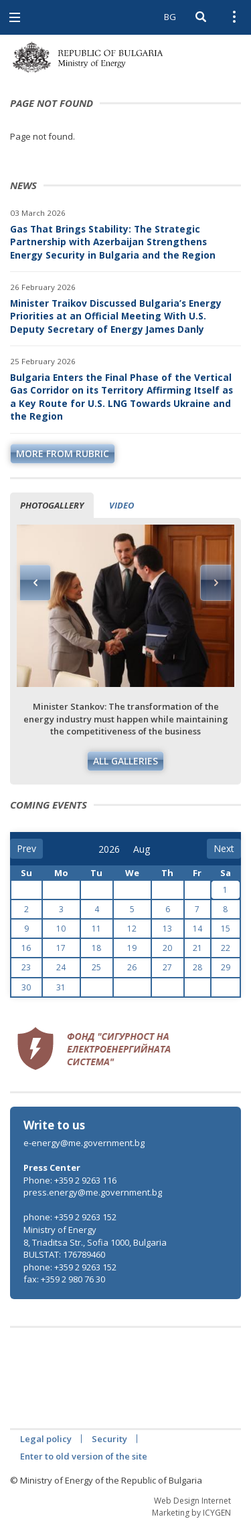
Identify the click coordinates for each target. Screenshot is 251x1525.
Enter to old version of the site (83, 1456)
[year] (109, 849)
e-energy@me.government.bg (84, 1143)
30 (26, 987)
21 (197, 948)
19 (132, 948)
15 (225, 928)
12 (132, 928)
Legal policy (46, 1439)
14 (197, 928)
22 (225, 948)
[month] (142, 849)
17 (61, 948)
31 (61, 987)
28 (197, 967)
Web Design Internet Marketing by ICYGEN (191, 1506)
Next (215, 583)
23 (26, 967)
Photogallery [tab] (52, 505)
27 (167, 967)
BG (170, 17)
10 (61, 928)
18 (96, 948)
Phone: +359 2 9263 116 (69, 1180)
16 (26, 948)
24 (61, 967)
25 (96, 967)
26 (132, 967)
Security (109, 1439)
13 (167, 928)
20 (167, 948)
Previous (35, 583)
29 (225, 967)
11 (96, 928)
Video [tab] (121, 505)
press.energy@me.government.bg (92, 1192)
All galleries (125, 760)
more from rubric (62, 453)
